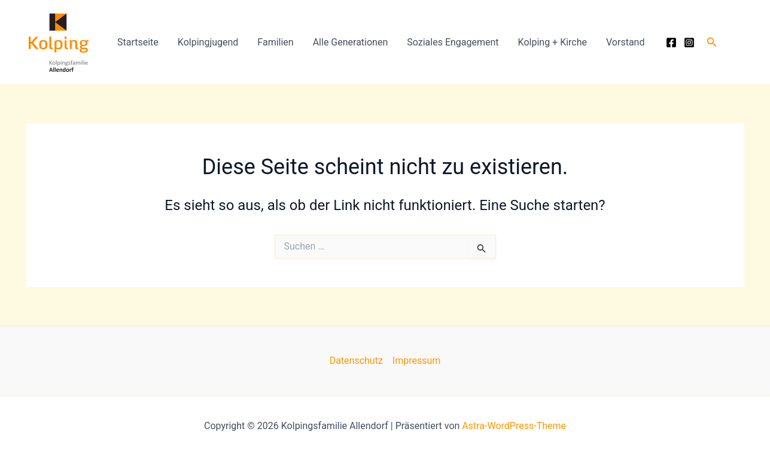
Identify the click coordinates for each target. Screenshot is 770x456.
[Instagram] (689, 42)
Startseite (138, 42)
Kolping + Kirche (552, 42)
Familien (275, 42)
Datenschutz (356, 360)
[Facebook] (671, 42)
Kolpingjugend (208, 42)
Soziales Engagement (452, 42)
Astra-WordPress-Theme (514, 425)
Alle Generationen (350, 42)
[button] (712, 42)
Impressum (416, 360)
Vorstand (625, 42)
